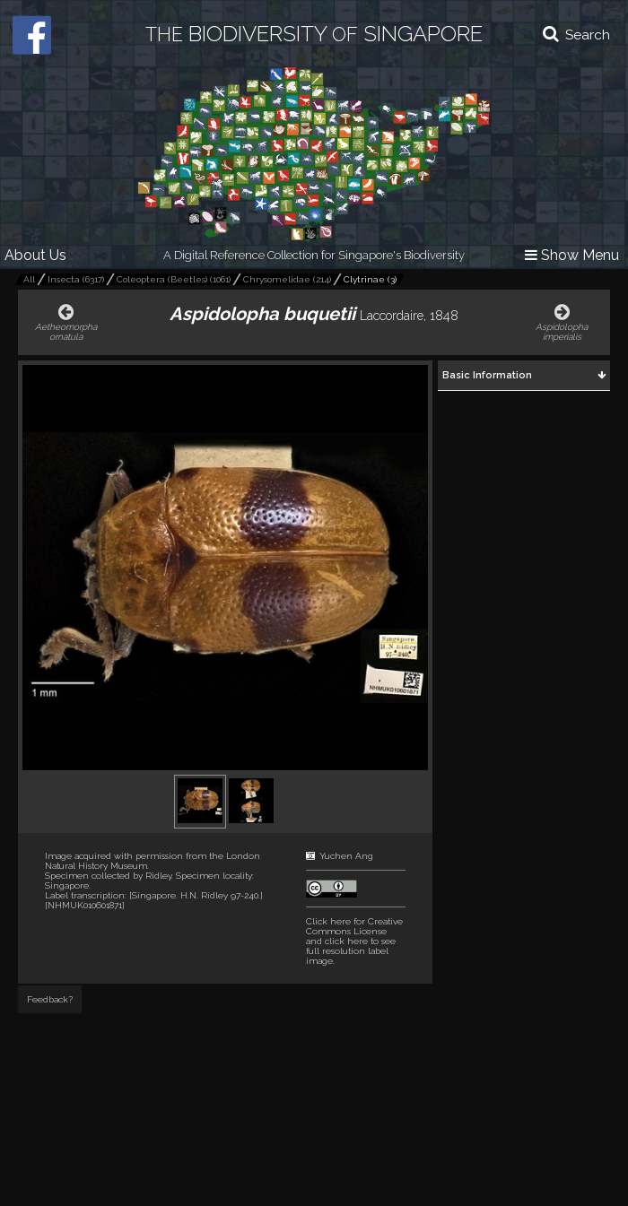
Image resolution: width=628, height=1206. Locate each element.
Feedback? (50, 999)
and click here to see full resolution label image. (354, 941)
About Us (35, 255)
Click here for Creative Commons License (354, 926)
